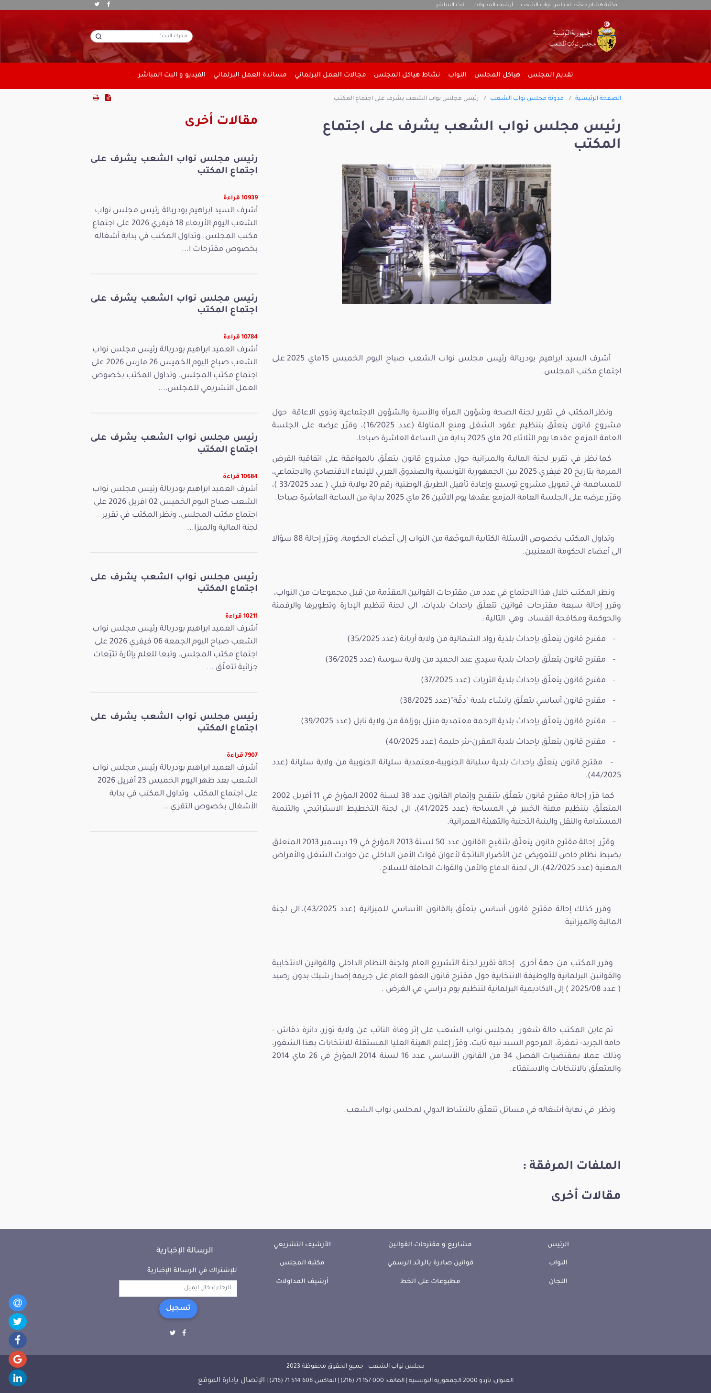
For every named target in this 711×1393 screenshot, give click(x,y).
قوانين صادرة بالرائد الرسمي (430, 1263)
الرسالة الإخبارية (184, 1251)
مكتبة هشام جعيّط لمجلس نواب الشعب (569, 5)
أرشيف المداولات (493, 5)
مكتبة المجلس (302, 1263)
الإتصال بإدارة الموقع (231, 1381)
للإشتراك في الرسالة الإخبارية (192, 1270)
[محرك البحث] (141, 36)
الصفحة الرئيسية (598, 99)
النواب (558, 1263)
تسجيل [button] (178, 1309)
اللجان (558, 1281)
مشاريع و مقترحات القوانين (430, 1245)
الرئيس (558, 1245)
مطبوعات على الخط (430, 1281)
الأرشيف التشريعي (302, 1245)
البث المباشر (451, 5)
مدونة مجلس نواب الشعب (527, 99)
